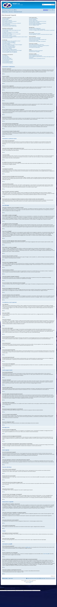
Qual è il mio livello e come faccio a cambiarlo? (9, 35)
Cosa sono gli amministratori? (33, 18)
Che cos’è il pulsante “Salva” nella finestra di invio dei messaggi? (12, 50)
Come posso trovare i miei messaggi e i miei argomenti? (37, 41)
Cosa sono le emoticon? (6, 57)
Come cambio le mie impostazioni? (7, 29)
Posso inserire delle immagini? (6, 58)
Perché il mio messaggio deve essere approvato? (9, 51)
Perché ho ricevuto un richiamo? (7, 48)
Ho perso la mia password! (6, 24)
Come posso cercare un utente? (34, 40)
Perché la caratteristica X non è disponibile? (35, 55)
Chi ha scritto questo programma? (34, 54)
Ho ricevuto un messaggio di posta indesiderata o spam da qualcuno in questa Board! (41, 30)
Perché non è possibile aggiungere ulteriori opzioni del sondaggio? (12, 44)
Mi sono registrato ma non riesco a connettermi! (9, 21)
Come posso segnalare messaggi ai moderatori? (9, 49)
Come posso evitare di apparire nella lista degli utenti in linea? (11, 30)
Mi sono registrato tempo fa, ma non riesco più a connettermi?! (11, 23)
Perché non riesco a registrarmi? (7, 20)
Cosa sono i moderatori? (32, 19)
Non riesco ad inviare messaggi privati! (35, 28)
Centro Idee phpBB (46, 553)
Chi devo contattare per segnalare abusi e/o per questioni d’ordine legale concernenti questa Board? (41, 57)
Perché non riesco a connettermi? (7, 22)
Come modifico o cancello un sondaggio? (8, 45)
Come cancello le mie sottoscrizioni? (34, 47)
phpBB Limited (28, 547)
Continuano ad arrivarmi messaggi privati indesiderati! (37, 29)
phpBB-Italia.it (31, 581)
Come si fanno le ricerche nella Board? (35, 37)
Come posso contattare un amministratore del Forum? (37, 58)
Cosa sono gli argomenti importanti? (7, 61)
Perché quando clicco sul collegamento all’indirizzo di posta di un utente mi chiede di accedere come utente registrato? (14, 37)
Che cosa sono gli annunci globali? (7, 59)
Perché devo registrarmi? (6, 18)
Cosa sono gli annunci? (5, 60)
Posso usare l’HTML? (5, 56)
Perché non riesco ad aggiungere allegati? (8, 47)
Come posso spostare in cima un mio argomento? (9, 52)
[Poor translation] (3, 589)
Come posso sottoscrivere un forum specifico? (36, 46)
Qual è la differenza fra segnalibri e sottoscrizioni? (36, 44)
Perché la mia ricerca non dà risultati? (34, 38)
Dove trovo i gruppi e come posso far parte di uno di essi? (37, 21)
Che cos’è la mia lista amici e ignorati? (34, 33)
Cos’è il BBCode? (5, 55)
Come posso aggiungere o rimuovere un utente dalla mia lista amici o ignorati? (40, 34)
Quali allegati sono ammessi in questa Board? (36, 50)
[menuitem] (15, 10)
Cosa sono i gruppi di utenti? (33, 20)
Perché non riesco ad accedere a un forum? (8, 46)
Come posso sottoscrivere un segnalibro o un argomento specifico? (39, 45)
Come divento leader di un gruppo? (34, 22)
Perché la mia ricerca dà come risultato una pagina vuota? (37, 39)
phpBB (25, 580)
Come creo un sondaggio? (6, 43)
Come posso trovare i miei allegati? (34, 51)
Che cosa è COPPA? (5, 19)
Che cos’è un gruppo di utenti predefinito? (35, 24)
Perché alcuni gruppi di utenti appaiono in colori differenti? (37, 23)
